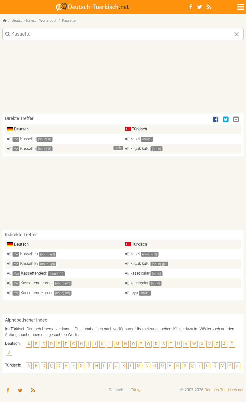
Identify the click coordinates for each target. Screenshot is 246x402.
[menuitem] (116, 390)
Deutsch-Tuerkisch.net (224, 390)
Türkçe (136, 390)
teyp (134, 292)
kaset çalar (140, 273)
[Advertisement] (123, 79)
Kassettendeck (34, 273)
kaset (135, 138)
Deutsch (116, 390)
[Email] (236, 119)
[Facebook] (191, 7)
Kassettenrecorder (36, 283)
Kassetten (29, 253)
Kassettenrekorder (36, 292)
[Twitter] (199, 7)
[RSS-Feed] (208, 7)
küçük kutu (140, 148)
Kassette (28, 138)
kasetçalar (139, 283)
